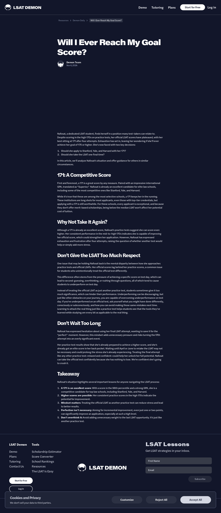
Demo (142, 7)
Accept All (195, 499)
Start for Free (192, 7)
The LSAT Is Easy (42, 471)
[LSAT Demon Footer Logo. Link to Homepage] (102, 467)
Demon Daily (79, 20)
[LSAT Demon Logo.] (23, 7)
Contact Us (16, 466)
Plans (172, 7)
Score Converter (43, 456)
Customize (127, 499)
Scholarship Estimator (47, 451)
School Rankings (43, 461)
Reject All (161, 499)
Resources (63, 20)
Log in (211, 7)
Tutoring (157, 7)
